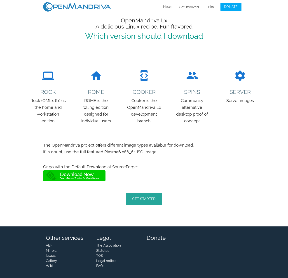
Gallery (51, 261)
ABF (49, 245)
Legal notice (106, 261)
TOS (99, 256)
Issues (51, 256)
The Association (108, 245)
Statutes (102, 251)
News (167, 7)
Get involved (189, 7)
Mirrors (51, 251)
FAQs (100, 266)
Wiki (49, 266)
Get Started (144, 199)
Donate (231, 7)
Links (210, 7)
